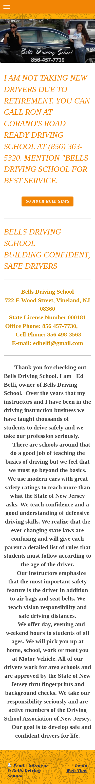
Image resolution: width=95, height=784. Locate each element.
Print (17, 765)
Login (81, 765)
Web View (76, 770)
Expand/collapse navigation (47, 6)
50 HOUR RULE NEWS (47, 201)
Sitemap (38, 765)
